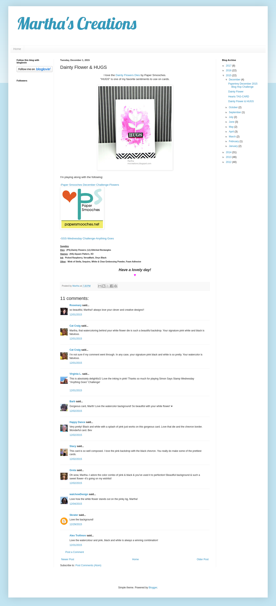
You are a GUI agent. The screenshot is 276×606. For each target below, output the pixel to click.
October (233, 107)
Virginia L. (76, 373)
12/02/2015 (76, 411)
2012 (229, 162)
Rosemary (76, 305)
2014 (229, 152)
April (231, 131)
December (235, 79)
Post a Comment (74, 552)
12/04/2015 (76, 503)
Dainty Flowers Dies (128, 75)
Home (17, 49)
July (231, 117)
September (235, 112)
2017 (229, 65)
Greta (73, 470)
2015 (229, 75)
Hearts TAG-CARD (238, 96)
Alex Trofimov (78, 535)
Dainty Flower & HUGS (241, 101)
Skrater (74, 515)
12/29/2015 (76, 524)
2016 (229, 70)
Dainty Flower (235, 91)
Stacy (73, 446)
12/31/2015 (76, 545)
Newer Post (67, 559)
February (234, 141)
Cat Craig (75, 325)
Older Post (203, 559)
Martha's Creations (76, 23)
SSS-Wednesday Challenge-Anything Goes (87, 238)
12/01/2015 (76, 314)
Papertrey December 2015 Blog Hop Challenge (243, 85)
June (232, 121)
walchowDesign (79, 494)
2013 (229, 157)
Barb (72, 401)
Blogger (153, 587)
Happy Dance (77, 422)
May (231, 126)
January (233, 146)
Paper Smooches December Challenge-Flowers (90, 184)
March (233, 136)
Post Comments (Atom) (88, 565)
